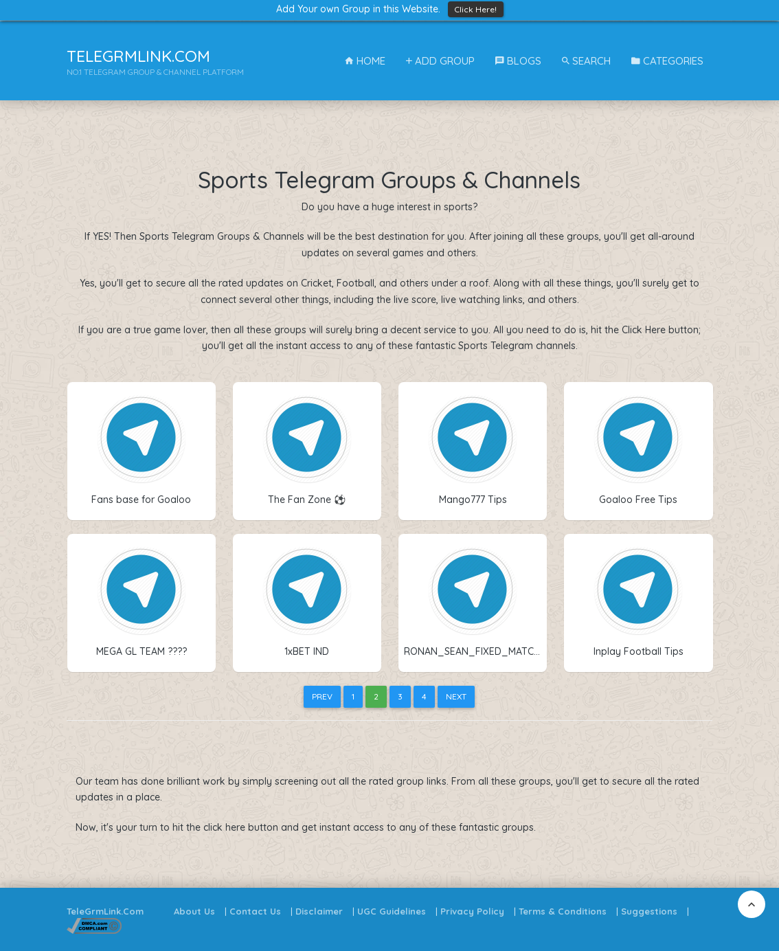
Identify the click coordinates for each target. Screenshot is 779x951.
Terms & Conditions (563, 911)
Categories (667, 60)
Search (586, 60)
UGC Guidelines (391, 911)
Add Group (440, 60)
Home (365, 60)
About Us (194, 911)
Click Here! (476, 9)
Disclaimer (319, 911)
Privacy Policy (472, 911)
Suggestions (649, 911)
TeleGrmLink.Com (105, 911)
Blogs (518, 60)
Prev (322, 696)
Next (456, 696)
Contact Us (255, 911)
